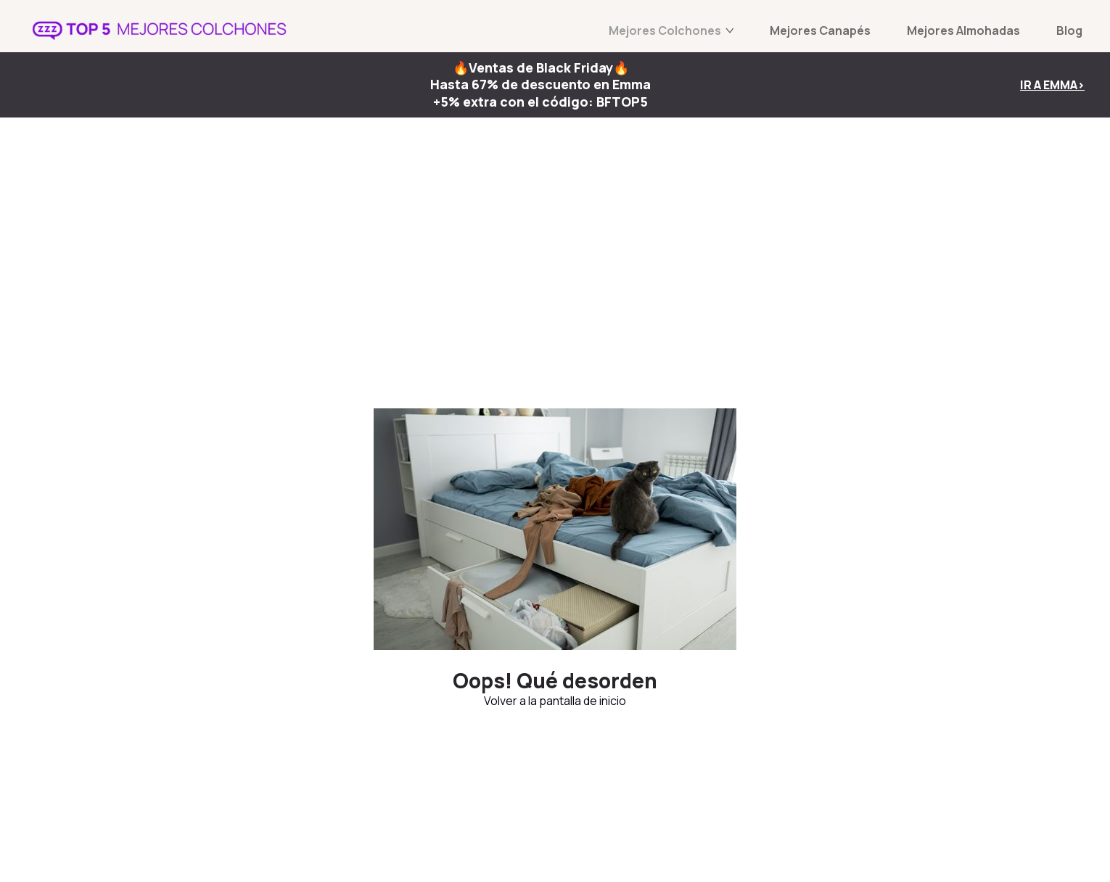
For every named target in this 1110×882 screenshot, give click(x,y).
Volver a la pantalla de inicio (555, 701)
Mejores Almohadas (963, 30)
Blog (1069, 30)
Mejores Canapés (820, 30)
